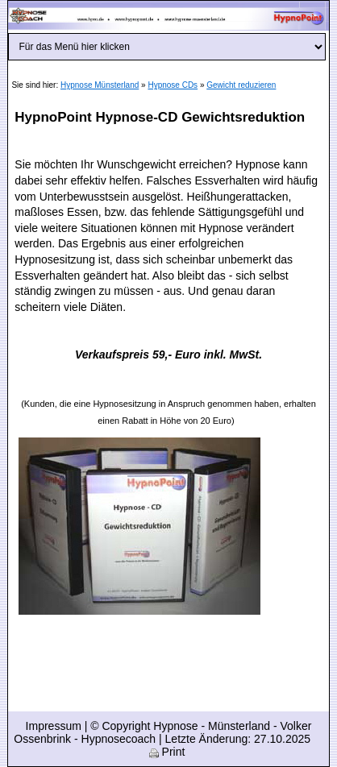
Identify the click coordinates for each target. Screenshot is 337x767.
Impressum (53, 725)
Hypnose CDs (173, 85)
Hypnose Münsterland (99, 85)
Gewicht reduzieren (241, 85)
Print (167, 751)
